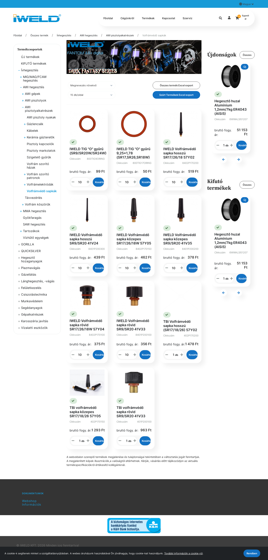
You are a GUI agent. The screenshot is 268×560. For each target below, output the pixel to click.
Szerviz (187, 18)
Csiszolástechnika (34, 294)
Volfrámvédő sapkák (154, 35)
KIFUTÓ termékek (33, 63)
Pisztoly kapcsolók (40, 144)
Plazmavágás (30, 268)
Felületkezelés (31, 288)
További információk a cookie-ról (183, 553)
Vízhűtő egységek (36, 238)
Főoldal (108, 18)
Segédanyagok (32, 308)
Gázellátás (28, 274)
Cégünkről (127, 18)
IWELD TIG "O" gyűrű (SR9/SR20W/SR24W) (88, 151)
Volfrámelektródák (40, 184)
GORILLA (27, 244)
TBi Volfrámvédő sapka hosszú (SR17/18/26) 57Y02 (180, 326)
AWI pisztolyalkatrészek (120, 35)
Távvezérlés (33, 198)
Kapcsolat (168, 18)
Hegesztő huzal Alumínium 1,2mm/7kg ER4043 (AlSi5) (230, 107)
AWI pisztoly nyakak (41, 117)
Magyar (246, 4)
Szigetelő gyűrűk (39, 157)
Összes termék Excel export (176, 85)
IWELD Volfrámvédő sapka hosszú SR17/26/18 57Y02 (179, 153)
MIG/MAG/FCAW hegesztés (35, 78)
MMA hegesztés (34, 211)
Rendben (252, 553)
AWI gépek (32, 94)
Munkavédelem (32, 301)
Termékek (148, 18)
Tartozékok (31, 231)
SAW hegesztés (34, 224)
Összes (247, 54)
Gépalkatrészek (32, 314)
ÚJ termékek (30, 57)
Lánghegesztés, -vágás (37, 281)
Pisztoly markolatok (41, 150)
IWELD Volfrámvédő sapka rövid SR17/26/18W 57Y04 (87, 325)
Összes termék (39, 35)
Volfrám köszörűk (37, 204)
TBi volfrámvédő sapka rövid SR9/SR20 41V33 (131, 412)
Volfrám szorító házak (38, 165)
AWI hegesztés (89, 35)
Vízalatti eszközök (34, 328)
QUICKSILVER (31, 251)
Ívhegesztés (64, 35)
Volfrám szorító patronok (38, 176)
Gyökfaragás (32, 218)
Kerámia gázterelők (41, 137)
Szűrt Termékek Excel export (176, 94)
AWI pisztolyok (35, 100)
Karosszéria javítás (34, 321)
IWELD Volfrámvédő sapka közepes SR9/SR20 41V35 (179, 239)
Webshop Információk (31, 502)
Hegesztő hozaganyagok (31, 259)
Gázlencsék (35, 124)
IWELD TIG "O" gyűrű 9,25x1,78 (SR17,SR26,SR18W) (133, 153)
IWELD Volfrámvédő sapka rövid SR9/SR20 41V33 (133, 325)
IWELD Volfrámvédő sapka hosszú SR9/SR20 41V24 (86, 239)
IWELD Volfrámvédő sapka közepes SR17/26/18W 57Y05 (134, 239)
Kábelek (32, 130)
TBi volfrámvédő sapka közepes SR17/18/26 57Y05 (85, 412)
